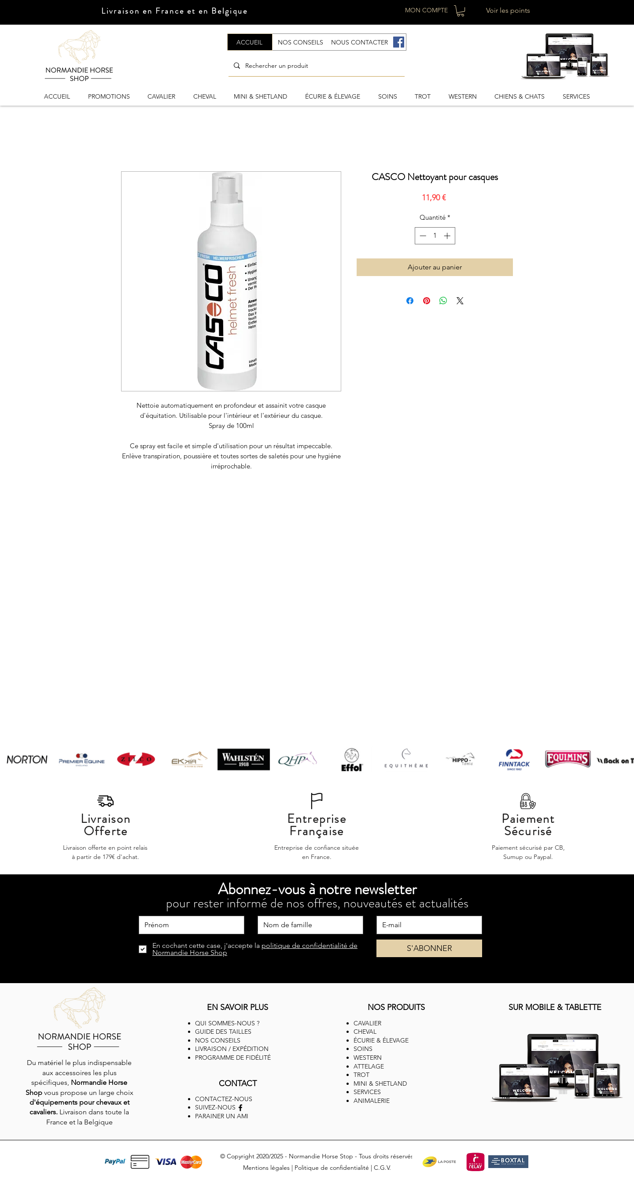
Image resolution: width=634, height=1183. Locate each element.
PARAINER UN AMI (221, 1116)
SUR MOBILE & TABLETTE (555, 1007)
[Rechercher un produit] (315, 65)
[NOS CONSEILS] (301, 42)
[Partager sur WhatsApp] (443, 300)
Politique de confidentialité (332, 1168)
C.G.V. (382, 1168)
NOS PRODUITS (396, 1007)
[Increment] (448, 236)
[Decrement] (422, 236)
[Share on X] (460, 300)
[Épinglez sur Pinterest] (426, 300)
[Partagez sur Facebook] (410, 300)
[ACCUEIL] (250, 42)
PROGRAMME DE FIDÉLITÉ (233, 1057)
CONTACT (238, 1083)
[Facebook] (398, 42)
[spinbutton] (435, 236)
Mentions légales (266, 1168)
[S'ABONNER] (429, 948)
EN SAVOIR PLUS (237, 1007)
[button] (460, 10)
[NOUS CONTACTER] (360, 42)
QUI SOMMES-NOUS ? (227, 1023)
